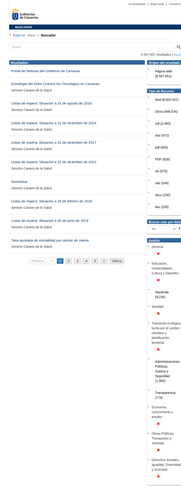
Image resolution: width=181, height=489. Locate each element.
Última (117, 261)
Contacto (175, 4)
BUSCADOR (23, 27)
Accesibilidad (137, 4)
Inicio (31, 35)
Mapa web (158, 4)
